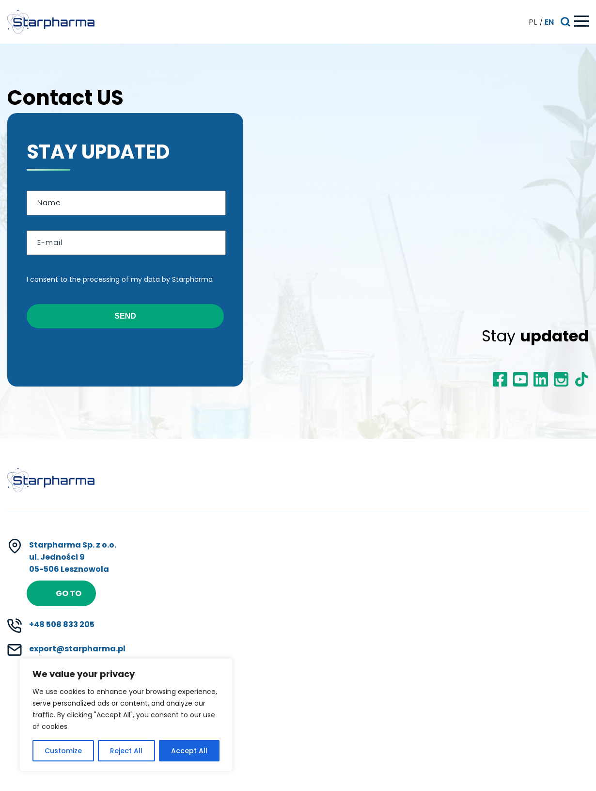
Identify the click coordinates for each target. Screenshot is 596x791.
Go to (68, 593)
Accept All (189, 751)
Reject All (126, 751)
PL (533, 22)
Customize (63, 751)
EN (549, 22)
